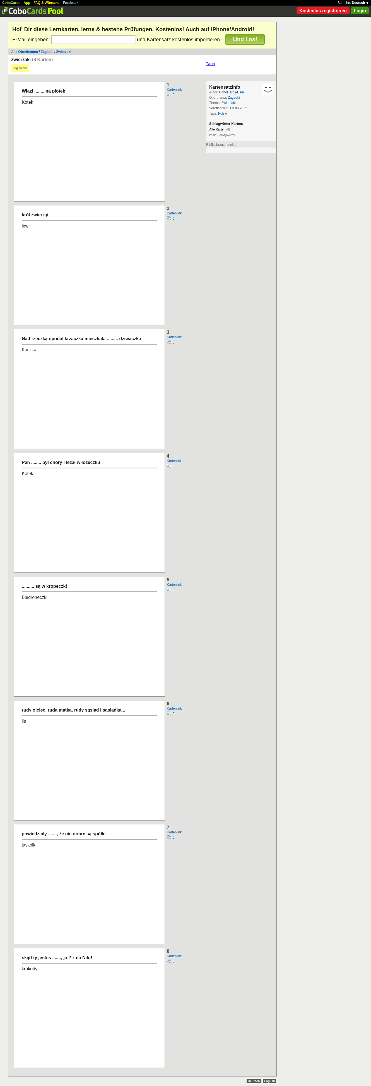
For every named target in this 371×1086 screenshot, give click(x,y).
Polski (222, 113)
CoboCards (11, 3)
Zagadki (47, 52)
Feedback (70, 3)
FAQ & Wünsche (46, 3)
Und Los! (245, 39)
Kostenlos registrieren (323, 10)
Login (360, 10)
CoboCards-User (231, 92)
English (269, 1081)
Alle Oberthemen (24, 52)
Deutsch (360, 3)
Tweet (210, 64)
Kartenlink (174, 89)
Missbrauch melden (223, 145)
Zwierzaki (63, 52)
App (27, 3)
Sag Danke (20, 68)
